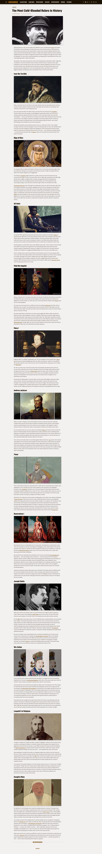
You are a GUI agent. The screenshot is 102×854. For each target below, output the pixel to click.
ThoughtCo (54, 111)
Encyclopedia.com (54, 555)
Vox (50, 439)
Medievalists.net (18, 322)
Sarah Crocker (16, 13)
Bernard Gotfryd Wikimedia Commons (54, 231)
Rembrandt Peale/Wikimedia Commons (54, 418)
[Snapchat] (93, 2)
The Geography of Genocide (35, 823)
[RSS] (96, 2)
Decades (47, 2)
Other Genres (39, 2)
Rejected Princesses (24, 550)
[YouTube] (85, 2)
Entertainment (55, 2)
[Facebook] (83, 2)
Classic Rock (23, 2)
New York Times (56, 260)
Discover (22, 835)
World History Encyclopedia (29, 688)
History (14, 7)
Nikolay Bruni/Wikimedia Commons (54, 165)
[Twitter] (89, 2)
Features (69, 2)
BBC (19, 619)
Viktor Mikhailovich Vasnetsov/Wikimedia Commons (52, 101)
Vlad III (56, 300)
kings (53, 47)
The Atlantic (55, 627)
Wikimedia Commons (58, 43)
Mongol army (22, 821)
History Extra (34, 371)
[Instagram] (87, 2)
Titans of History (18, 499)
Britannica (47, 305)
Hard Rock (31, 2)
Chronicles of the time (19, 185)
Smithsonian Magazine (32, 680)
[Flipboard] (91, 2)
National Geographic (21, 747)
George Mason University (42, 636)
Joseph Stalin (35, 614)
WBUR (15, 194)
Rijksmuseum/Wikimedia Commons (54, 482)
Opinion (63, 2)
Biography (18, 364)
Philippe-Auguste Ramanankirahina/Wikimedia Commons (51, 541)
